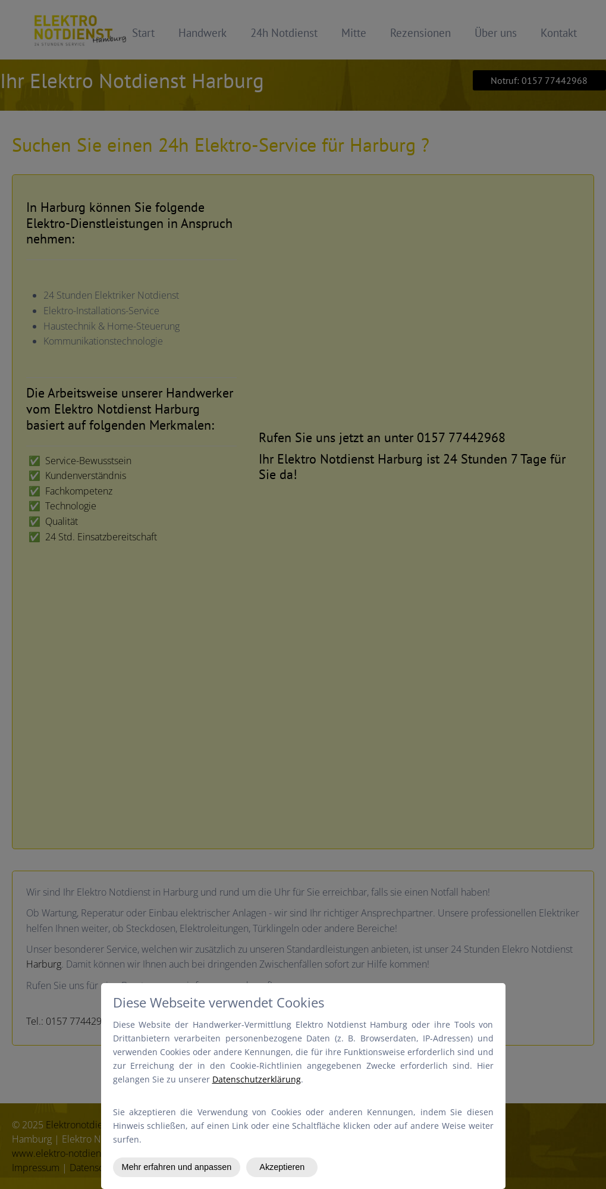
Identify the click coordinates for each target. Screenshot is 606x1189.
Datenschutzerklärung (256, 1079)
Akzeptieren (281, 1167)
